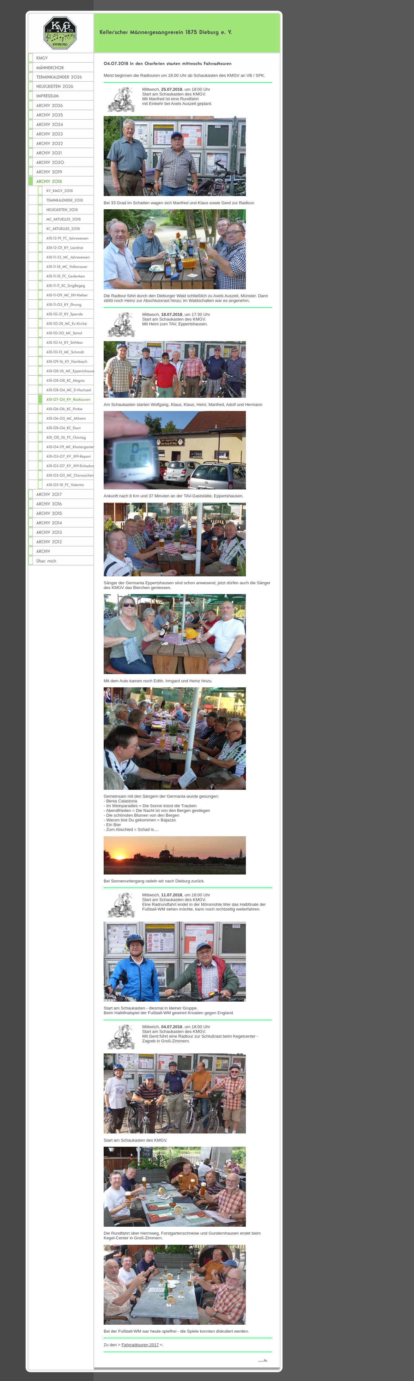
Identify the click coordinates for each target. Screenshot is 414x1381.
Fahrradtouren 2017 (140, 1344)
